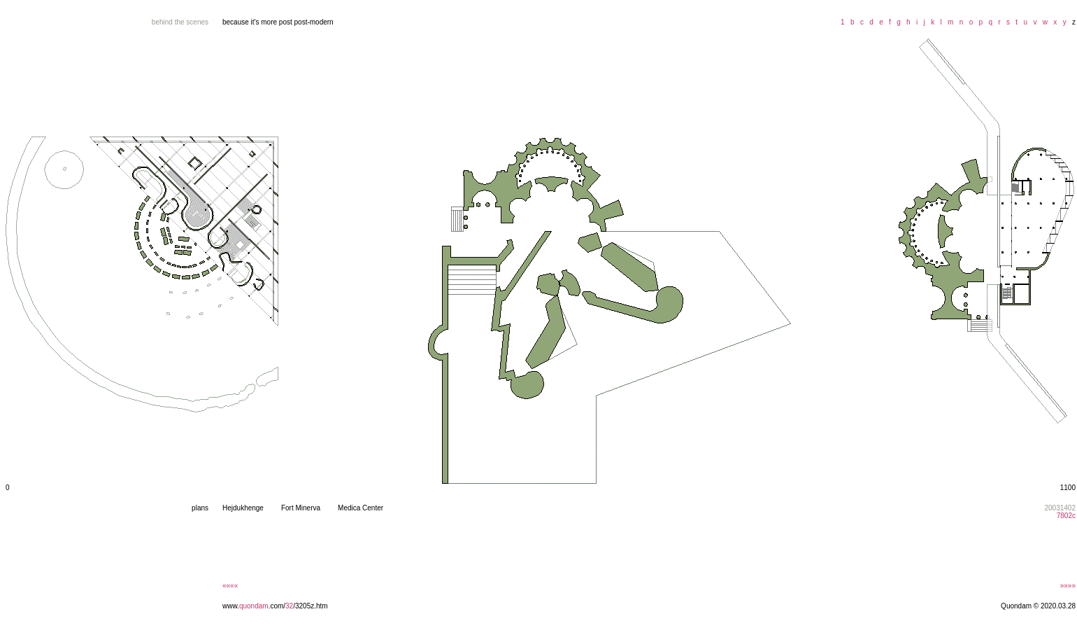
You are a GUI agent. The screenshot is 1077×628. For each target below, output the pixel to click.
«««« (230, 585)
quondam (254, 606)
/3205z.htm (310, 606)
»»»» (1068, 585)
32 (289, 606)
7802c (1066, 515)
